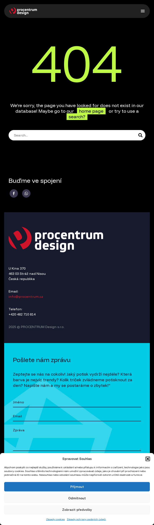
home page (91, 111)
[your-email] (77, 416)
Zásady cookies (55, 519)
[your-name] (77, 402)
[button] (148, 459)
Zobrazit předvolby (77, 510)
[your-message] (77, 438)
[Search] (77, 135)
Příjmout (77, 487)
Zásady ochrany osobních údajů (86, 519)
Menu (143, 11)
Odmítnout (77, 498)
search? (77, 117)
